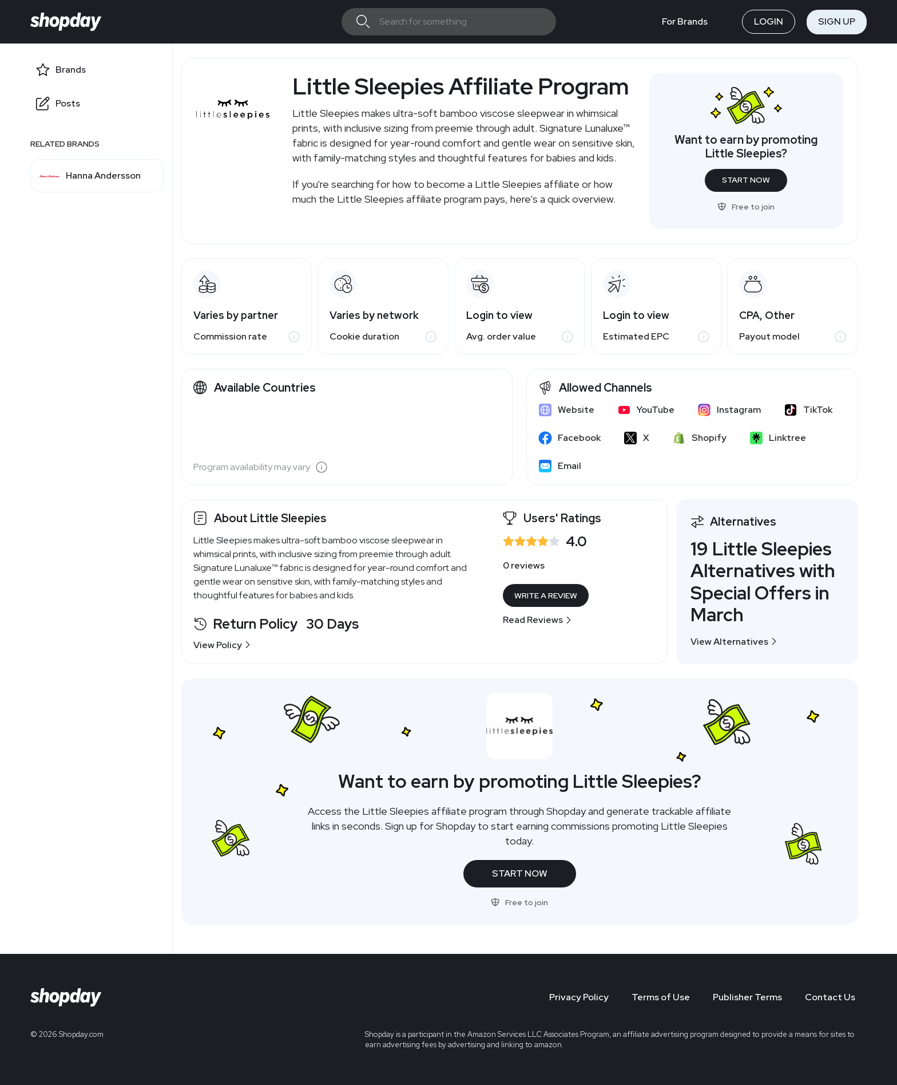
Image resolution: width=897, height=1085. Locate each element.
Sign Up (836, 21)
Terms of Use (661, 997)
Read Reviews (537, 619)
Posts (67, 103)
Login (768, 21)
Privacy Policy (579, 997)
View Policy (222, 645)
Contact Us (830, 997)
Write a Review (545, 595)
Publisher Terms (747, 997)
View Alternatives (733, 641)
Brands (70, 70)
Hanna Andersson (103, 176)
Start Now (746, 180)
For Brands (685, 21)
